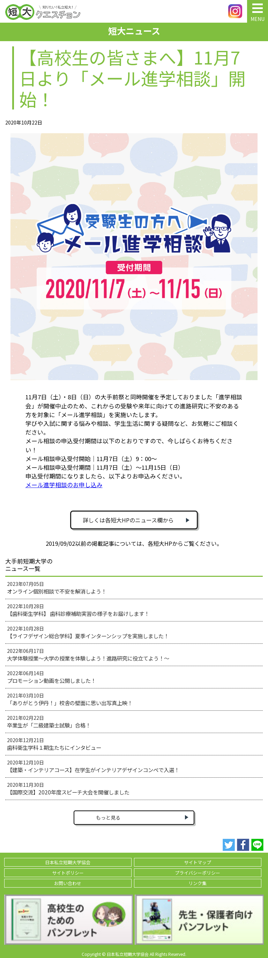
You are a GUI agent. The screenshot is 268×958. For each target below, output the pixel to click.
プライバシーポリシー (197, 872)
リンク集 (197, 883)
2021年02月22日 (49, 721)
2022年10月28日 (78, 610)
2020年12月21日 (54, 744)
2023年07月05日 (56, 587)
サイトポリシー (68, 872)
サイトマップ (197, 862)
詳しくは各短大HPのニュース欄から (128, 520)
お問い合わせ (67, 883)
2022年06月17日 (88, 654)
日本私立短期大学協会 (67, 862)
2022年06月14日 (51, 677)
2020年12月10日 (93, 766)
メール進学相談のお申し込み (64, 485)
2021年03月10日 (70, 699)
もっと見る (108, 817)
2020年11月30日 (68, 788)
